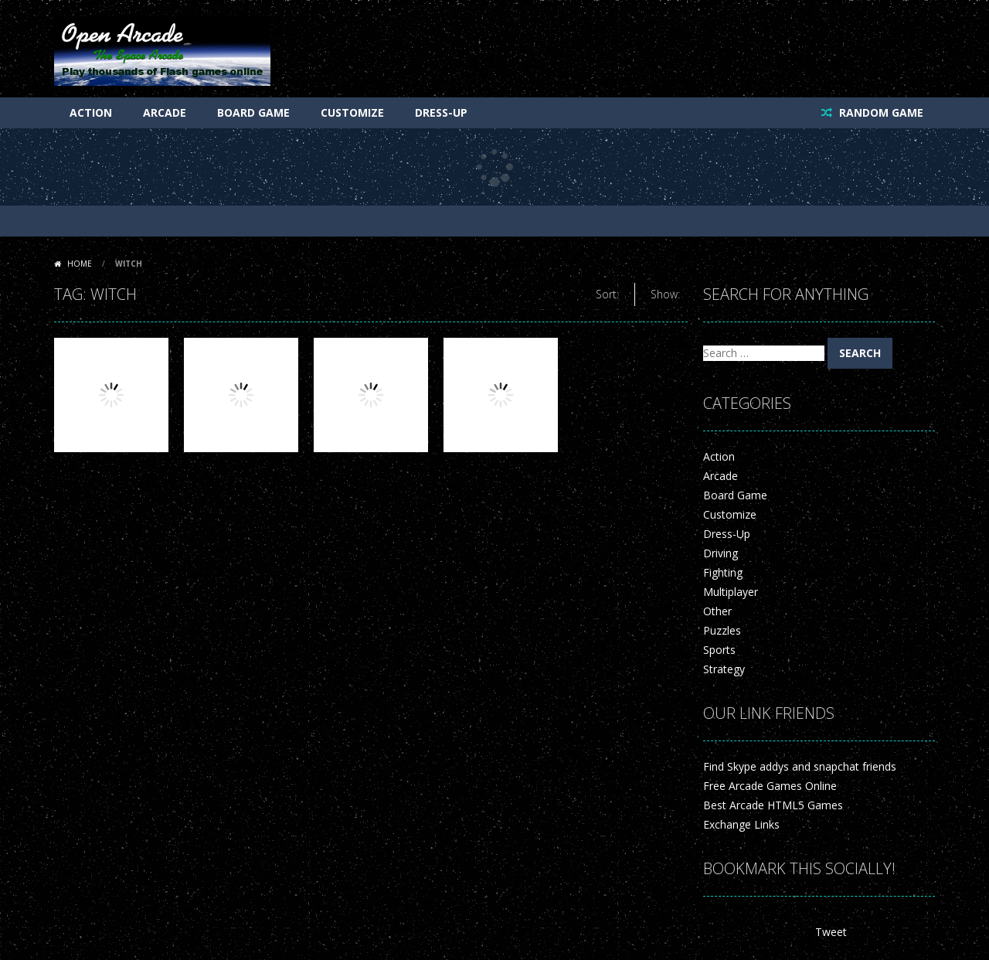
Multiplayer (730, 591)
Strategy (724, 669)
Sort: (607, 294)
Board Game (253, 112)
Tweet (831, 931)
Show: (665, 294)
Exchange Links (741, 824)
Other (717, 611)
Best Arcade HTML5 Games (773, 805)
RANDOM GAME (879, 112)
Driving (720, 553)
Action (91, 112)
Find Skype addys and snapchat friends (799, 766)
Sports (719, 649)
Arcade (164, 112)
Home (79, 263)
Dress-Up (441, 112)
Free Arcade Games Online (770, 785)
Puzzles (722, 630)
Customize (352, 112)
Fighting (723, 572)
